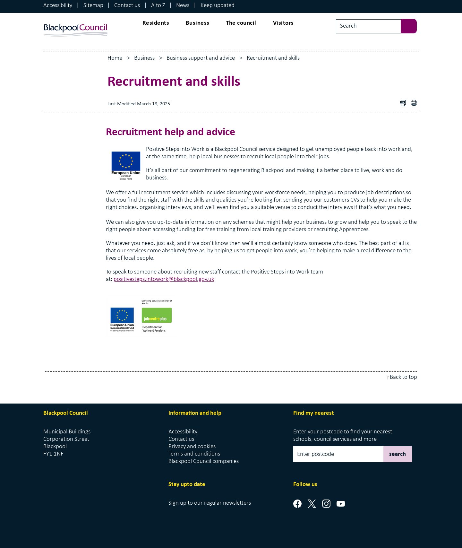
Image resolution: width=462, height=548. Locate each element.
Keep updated (218, 6)
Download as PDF (404, 104)
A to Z (158, 6)
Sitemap (93, 6)
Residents (155, 23)
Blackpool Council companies (203, 461)
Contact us (127, 6)
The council (241, 23)
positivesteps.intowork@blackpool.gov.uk (164, 279)
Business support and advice (201, 58)
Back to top (403, 377)
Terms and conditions (194, 454)
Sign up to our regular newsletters (209, 503)
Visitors (283, 23)
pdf (415, 104)
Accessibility (57, 6)
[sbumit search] (412, 26)
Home (114, 58)
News (182, 6)
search (397, 454)
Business (198, 23)
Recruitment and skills (273, 58)
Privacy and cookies (192, 447)
